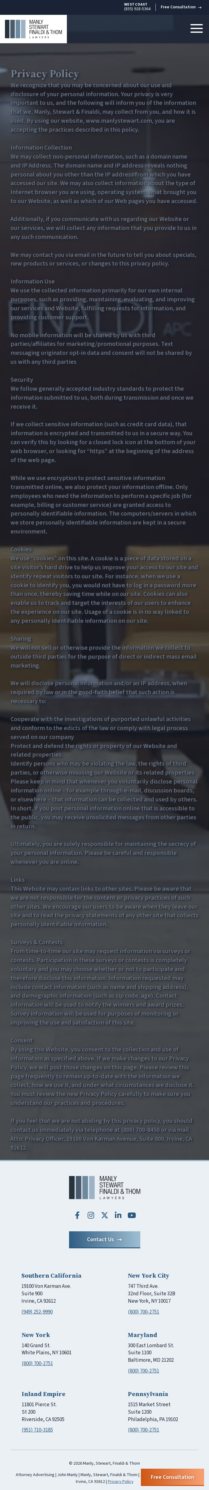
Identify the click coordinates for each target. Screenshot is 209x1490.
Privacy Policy (120, 1482)
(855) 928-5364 (137, 7)
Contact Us (104, 1239)
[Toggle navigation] (196, 29)
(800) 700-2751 (143, 1312)
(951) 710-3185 (37, 1430)
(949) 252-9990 (37, 1312)
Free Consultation (181, 7)
